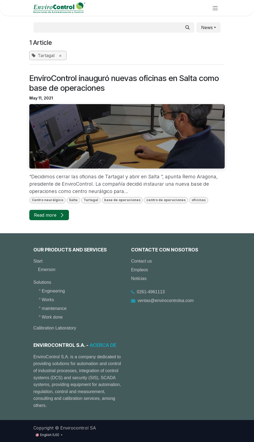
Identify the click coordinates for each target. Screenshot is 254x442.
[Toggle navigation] (215, 8)
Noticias (139, 278)
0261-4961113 (151, 292)
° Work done (51, 317)
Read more (49, 215)
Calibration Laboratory (54, 328)
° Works (46, 299)
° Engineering (52, 291)
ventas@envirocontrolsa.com (166, 300)
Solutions (42, 282)
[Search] (187, 27)
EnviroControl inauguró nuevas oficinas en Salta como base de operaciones (124, 83)
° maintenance (52, 308)
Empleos (139, 269)
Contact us (141, 261)
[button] (208, 27)
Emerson (46, 269)
